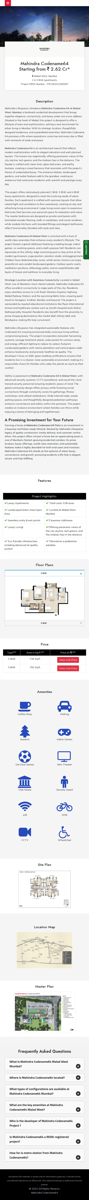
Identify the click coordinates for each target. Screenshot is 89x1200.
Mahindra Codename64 (45, 63)
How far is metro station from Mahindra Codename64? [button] (45, 1155)
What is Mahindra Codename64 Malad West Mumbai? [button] (45, 1064)
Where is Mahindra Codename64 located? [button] (45, 1077)
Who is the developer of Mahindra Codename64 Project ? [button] (45, 1123)
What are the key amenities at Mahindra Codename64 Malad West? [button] (45, 1107)
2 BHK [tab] (61, 573)
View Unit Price (68, 659)
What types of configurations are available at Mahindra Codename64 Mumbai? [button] (45, 1091)
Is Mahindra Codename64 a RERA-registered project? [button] (45, 1139)
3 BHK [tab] (61, 623)
